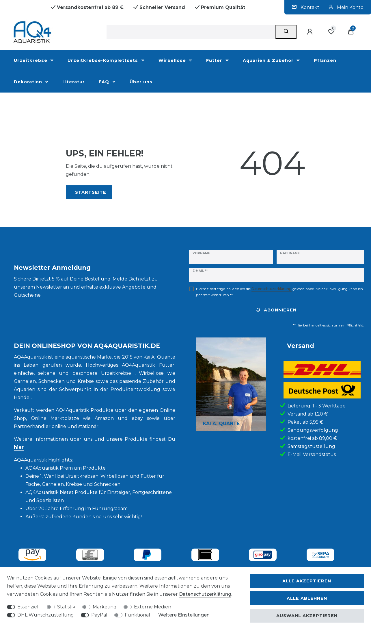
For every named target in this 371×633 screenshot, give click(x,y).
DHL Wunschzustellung (45, 615)
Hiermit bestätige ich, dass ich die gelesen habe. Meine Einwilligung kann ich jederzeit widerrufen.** (279, 292)
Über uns (141, 81)
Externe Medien (152, 607)
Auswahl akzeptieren (307, 615)
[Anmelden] (310, 32)
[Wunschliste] (331, 31)
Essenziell (28, 607)
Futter (215, 60)
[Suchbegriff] (191, 32)
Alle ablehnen (307, 598)
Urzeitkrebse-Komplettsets (103, 60)
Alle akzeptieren (306, 581)
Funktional (137, 615)
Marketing (105, 607)
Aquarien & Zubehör (269, 60)
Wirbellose (173, 60)
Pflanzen (325, 60)
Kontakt (306, 7)
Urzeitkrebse (31, 60)
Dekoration (29, 81)
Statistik (66, 607)
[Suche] (286, 32)
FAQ (105, 81)
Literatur (73, 81)
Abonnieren (276, 310)
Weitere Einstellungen (184, 615)
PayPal (99, 615)
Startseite (90, 192)
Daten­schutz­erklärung (205, 594)
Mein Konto (346, 7)
